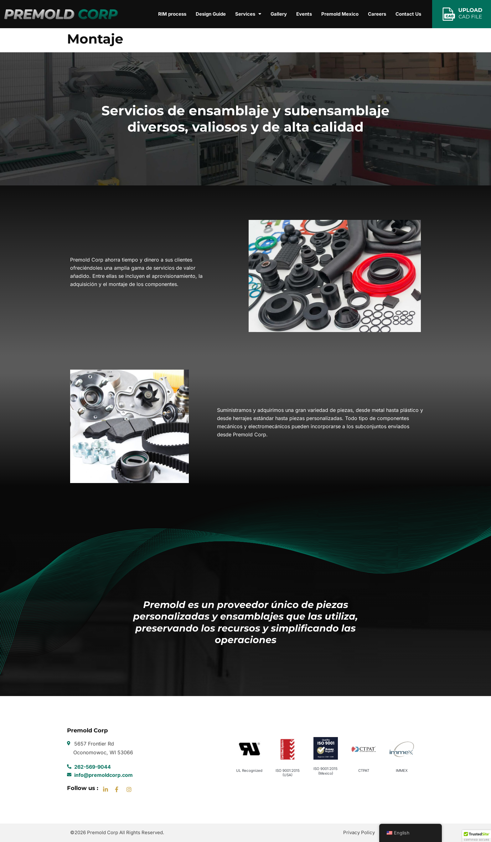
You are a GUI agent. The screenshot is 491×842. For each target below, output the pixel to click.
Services (248, 14)
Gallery (279, 14)
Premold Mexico (340, 14)
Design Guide (211, 14)
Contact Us (408, 14)
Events (304, 14)
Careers (377, 14)
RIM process (172, 14)
